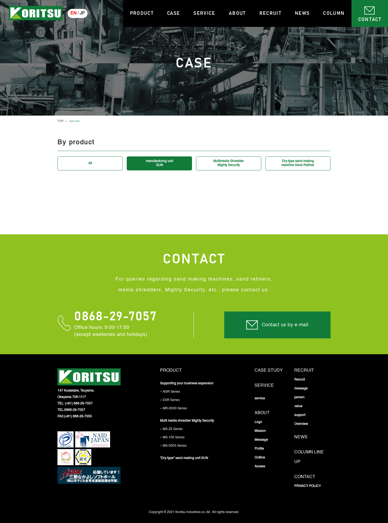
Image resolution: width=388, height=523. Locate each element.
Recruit (270, 13)
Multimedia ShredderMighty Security (228, 163)
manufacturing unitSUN (159, 163)
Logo (258, 422)
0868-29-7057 (115, 316)
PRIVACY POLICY (307, 486)
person (299, 397)
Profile (259, 448)
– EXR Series (170, 400)
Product (142, 13)
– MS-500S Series (173, 445)
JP (82, 13)
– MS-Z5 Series (171, 429)
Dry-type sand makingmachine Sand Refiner (297, 163)
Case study (269, 370)
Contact (369, 19)
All (90, 163)
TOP (60, 121)
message (301, 388)
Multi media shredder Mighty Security (187, 420)
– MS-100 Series (172, 437)
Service (204, 13)
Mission (260, 431)
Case (173, 13)
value (298, 406)
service (264, 386)
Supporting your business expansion (186, 383)
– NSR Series (170, 391)
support (299, 415)
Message (261, 440)
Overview (301, 424)
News (302, 13)
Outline (260, 457)
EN (73, 13)
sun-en (75, 121)
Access (260, 466)
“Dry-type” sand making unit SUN (184, 458)
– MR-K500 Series (173, 408)
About (237, 13)
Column (334, 13)
